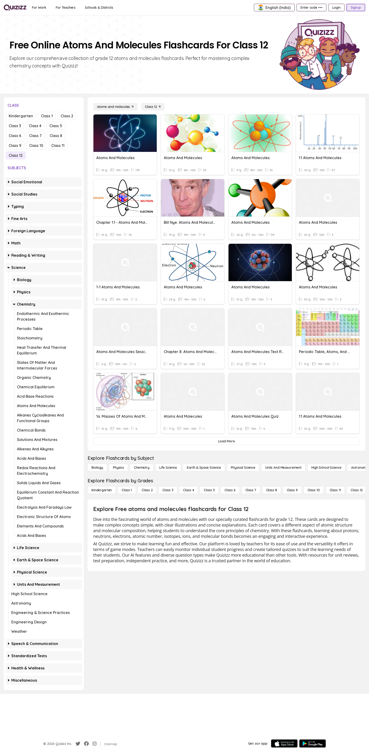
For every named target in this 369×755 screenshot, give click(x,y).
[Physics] (118, 467)
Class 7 (35, 135)
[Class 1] (127, 490)
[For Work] (39, 7)
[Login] (336, 7)
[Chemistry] (141, 467)
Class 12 (16, 155)
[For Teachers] (65, 7)
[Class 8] (271, 490)
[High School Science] (326, 467)
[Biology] (97, 467)
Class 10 (36, 145)
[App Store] (284, 743)
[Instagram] (94, 743)
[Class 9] (292, 490)
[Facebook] (86, 743)
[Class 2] (147, 490)
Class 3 (15, 125)
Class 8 (56, 135)
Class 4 (35, 125)
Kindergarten (21, 116)
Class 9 (15, 145)
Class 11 (57, 145)
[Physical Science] (243, 467)
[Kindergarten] (102, 490)
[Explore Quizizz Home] (15, 7)
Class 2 (67, 116)
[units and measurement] (283, 467)
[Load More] (226, 441)
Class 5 (55, 125)
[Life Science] (168, 467)
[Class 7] (250, 490)
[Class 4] (188, 490)
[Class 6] (230, 490)
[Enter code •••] (311, 7)
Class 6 (15, 135)
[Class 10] (314, 490)
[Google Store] (312, 743)
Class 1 (47, 116)
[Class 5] (209, 490)
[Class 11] (335, 490)
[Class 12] (152, 106)
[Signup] (355, 7)
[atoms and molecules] (115, 106)
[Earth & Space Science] (204, 467)
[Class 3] (167, 490)
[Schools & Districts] (99, 7)
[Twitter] (78, 743)
